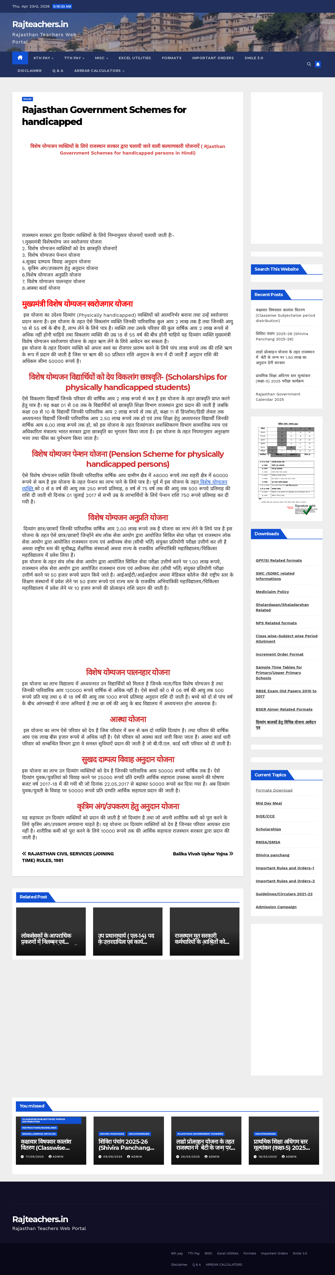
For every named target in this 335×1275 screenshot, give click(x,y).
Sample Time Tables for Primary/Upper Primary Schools (279, 672)
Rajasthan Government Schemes (200, 1133)
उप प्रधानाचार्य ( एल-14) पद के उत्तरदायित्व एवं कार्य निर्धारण (126, 941)
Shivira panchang (273, 855)
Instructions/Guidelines (39, 1127)
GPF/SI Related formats (279, 560)
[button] (309, 64)
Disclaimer (30, 70)
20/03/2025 (191, 1156)
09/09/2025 (113, 1156)
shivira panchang (112, 1133)
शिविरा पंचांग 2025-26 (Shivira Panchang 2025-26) (124, 1147)
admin (56, 1156)
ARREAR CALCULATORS (98, 70)
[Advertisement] (128, 198)
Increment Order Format (279, 654)
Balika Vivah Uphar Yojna (203, 854)
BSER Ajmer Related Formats (284, 709)
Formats (172, 58)
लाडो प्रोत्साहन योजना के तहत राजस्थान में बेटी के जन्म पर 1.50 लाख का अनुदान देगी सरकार (285, 357)
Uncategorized (139, 1133)
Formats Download (274, 790)
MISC (100, 58)
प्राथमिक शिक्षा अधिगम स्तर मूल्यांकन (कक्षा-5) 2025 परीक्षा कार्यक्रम (280, 1147)
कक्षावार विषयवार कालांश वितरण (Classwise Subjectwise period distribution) (285, 315)
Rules (27, 99)
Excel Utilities (135, 58)
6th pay (42, 58)
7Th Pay (73, 58)
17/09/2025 (35, 1156)
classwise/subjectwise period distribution (43, 1120)
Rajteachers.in (40, 24)
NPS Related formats (276, 623)
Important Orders (213, 58)
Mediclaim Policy (272, 591)
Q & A (58, 70)
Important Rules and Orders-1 (285, 868)
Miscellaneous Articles (39, 1133)
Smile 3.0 (254, 58)
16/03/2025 (268, 1156)
